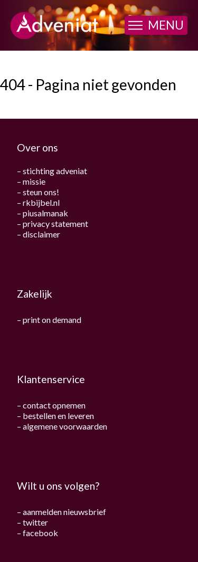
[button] (156, 25)
